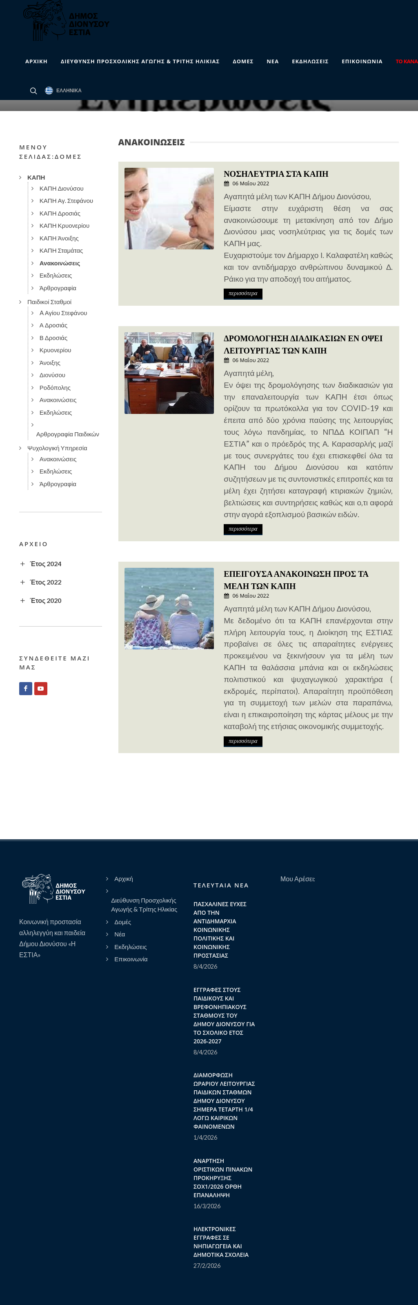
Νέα (119, 934)
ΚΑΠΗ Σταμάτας (61, 250)
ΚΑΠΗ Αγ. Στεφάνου (66, 200)
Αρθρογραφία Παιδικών (67, 434)
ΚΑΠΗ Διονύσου (62, 188)
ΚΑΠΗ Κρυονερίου (64, 225)
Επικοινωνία (130, 959)
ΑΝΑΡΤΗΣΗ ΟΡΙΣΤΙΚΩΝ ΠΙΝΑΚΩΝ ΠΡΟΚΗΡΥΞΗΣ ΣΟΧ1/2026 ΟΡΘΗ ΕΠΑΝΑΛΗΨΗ (222, 1178)
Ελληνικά (63, 91)
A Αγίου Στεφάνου (63, 312)
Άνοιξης (50, 362)
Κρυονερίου (55, 349)
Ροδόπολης (55, 387)
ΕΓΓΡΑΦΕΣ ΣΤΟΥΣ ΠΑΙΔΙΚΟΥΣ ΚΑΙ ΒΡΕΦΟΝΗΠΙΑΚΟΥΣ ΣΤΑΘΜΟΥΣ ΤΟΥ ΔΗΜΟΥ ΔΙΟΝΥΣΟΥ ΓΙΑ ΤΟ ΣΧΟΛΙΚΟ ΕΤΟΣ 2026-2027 (224, 1015)
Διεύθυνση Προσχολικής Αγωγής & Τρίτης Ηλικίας (144, 904)
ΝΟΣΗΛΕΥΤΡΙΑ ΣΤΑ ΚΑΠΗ (276, 173)
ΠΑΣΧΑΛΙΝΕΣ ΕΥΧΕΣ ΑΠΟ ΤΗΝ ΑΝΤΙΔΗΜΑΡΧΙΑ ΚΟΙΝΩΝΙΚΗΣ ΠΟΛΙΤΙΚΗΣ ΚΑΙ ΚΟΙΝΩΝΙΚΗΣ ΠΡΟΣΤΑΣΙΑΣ (220, 929)
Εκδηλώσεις (56, 275)
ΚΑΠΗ (36, 177)
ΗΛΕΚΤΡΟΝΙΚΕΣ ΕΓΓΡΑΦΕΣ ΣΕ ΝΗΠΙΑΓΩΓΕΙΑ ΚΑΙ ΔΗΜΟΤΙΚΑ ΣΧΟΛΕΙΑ (221, 1241)
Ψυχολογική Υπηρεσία (57, 447)
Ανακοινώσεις (60, 263)
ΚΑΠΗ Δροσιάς (60, 213)
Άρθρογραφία (58, 287)
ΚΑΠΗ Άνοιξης (59, 238)
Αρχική (123, 878)
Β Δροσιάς (53, 337)
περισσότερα (243, 293)
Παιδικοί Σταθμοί (49, 301)
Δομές (122, 921)
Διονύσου (52, 374)
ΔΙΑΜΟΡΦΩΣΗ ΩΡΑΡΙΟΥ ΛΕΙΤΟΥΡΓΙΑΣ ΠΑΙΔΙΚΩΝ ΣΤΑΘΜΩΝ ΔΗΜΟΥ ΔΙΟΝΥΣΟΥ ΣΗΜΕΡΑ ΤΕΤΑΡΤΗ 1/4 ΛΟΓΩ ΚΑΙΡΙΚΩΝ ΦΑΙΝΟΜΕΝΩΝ (224, 1100)
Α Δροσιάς (53, 325)
